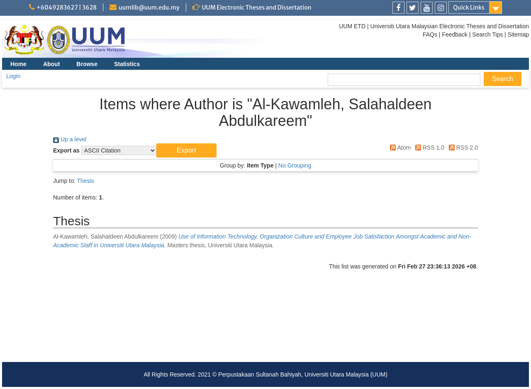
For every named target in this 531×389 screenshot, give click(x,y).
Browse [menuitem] (86, 64)
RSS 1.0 (428, 147)
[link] (398, 8)
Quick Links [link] (469, 7)
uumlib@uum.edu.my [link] (149, 7)
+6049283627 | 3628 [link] (67, 7)
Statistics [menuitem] (127, 64)
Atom (399, 147)
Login (13, 76)
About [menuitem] (51, 64)
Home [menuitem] (18, 64)
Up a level (69, 139)
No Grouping (294, 165)
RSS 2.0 (462, 147)
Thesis (85, 180)
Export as (66, 150)
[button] (186, 150)
